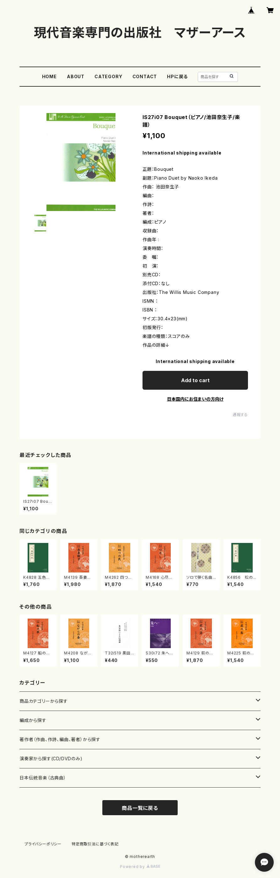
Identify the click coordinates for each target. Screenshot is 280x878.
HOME (49, 76)
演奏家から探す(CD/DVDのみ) (51, 758)
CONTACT (144, 76)
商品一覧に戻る (140, 808)
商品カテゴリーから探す (43, 701)
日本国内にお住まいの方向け (195, 399)
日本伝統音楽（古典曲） (42, 777)
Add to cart (195, 380)
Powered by (140, 866)
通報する (240, 414)
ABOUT (75, 76)
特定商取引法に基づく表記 (95, 844)
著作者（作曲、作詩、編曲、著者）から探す (59, 739)
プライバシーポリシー (43, 844)
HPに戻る (177, 76)
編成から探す (32, 720)
